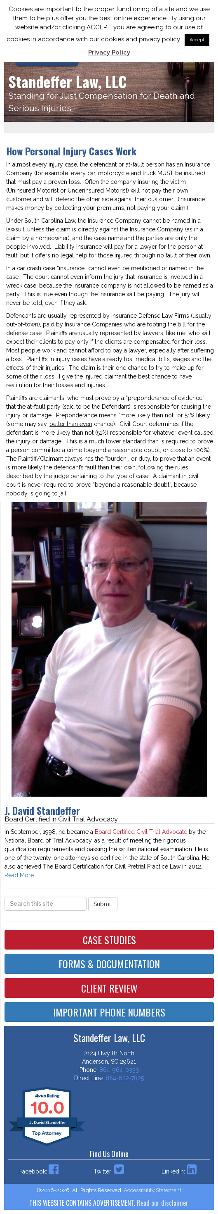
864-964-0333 (119, 1069)
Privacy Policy (109, 52)
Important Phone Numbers (109, 1012)
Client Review (109, 988)
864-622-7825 (124, 1078)
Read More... (21, 875)
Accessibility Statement (152, 1190)
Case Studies (109, 939)
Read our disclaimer (162, 1203)
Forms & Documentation (109, 963)
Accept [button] (197, 40)
